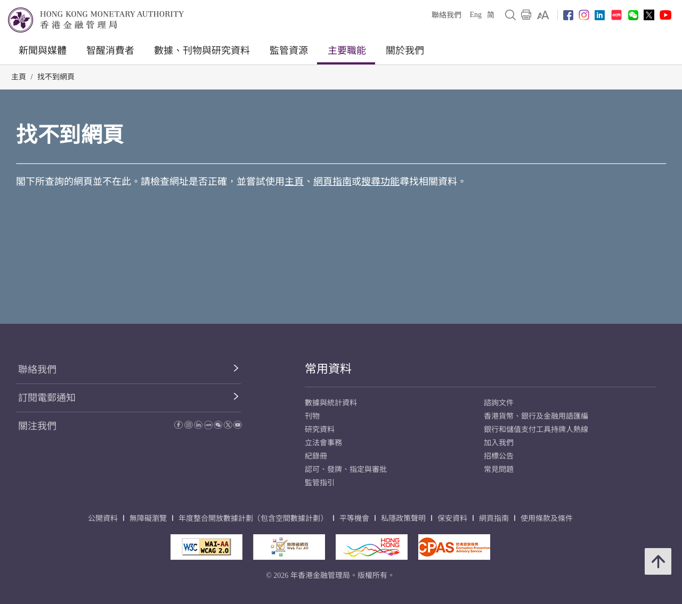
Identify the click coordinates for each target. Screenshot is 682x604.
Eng (475, 15)
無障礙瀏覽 (148, 519)
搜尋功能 (380, 181)
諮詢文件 (499, 403)
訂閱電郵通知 (47, 398)
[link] (543, 15)
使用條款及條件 (547, 519)
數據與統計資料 (331, 403)
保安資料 (452, 519)
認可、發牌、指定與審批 (346, 470)
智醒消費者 (110, 50)
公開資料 (103, 519)
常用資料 (328, 369)
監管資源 (289, 50)
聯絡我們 (446, 15)
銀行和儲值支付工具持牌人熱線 (536, 430)
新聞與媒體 (43, 50)
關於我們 (405, 50)
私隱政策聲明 (403, 519)
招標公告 (499, 456)
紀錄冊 (316, 456)
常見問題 (499, 470)
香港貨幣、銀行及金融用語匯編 (536, 416)
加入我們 (499, 443)
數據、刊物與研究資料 (202, 50)
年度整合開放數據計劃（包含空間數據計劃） (253, 519)
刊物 (312, 416)
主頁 (18, 77)
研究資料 (320, 430)
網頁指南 (332, 181)
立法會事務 (323, 443)
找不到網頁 (56, 77)
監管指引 (320, 483)
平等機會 (354, 519)
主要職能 (347, 50)
